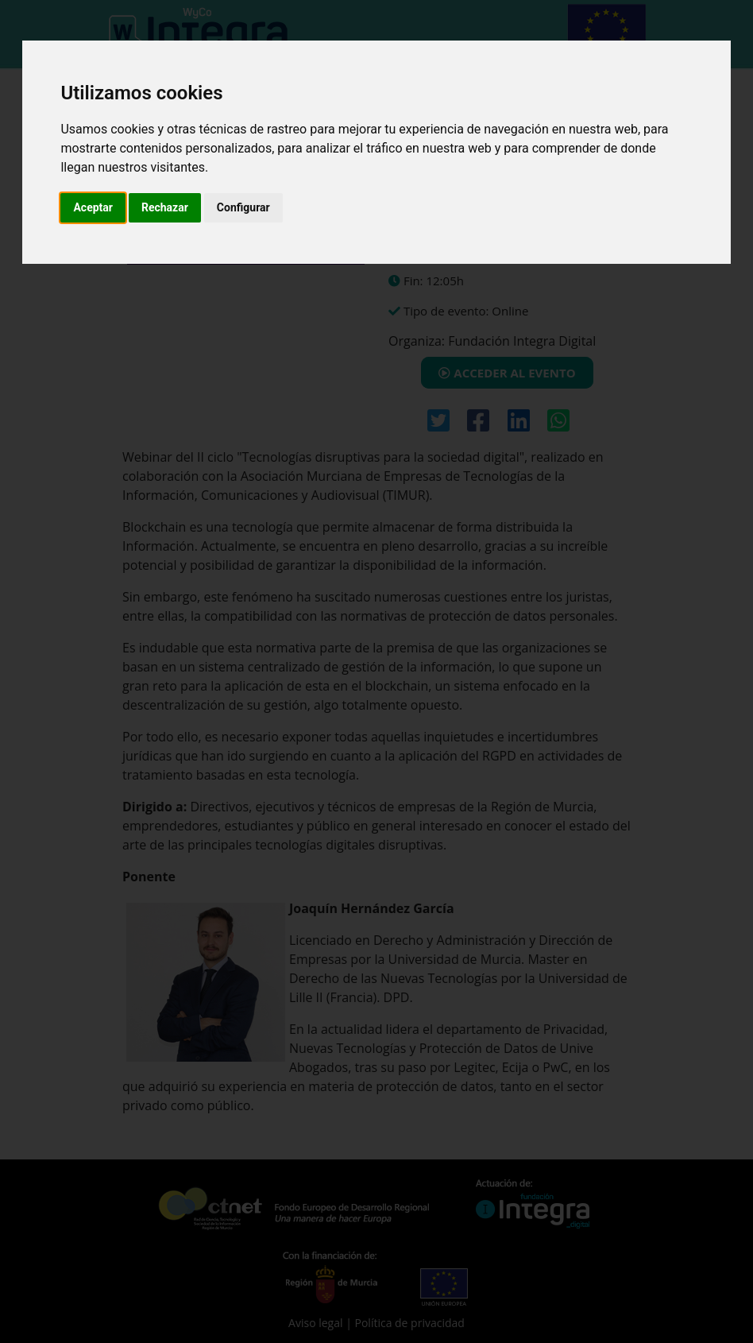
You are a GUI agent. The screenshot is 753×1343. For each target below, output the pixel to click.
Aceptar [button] (93, 207)
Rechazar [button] (164, 207)
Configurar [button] (243, 207)
